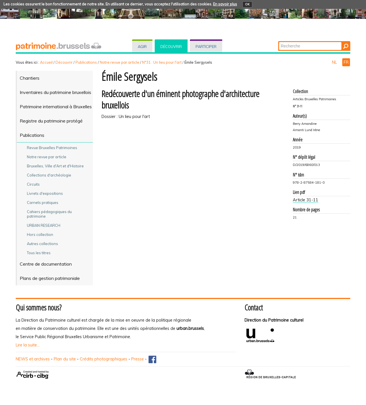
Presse (137, 359)
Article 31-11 (305, 199)
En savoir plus (225, 4)
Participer (206, 46)
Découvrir (171, 46)
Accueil (46, 62)
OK (247, 4)
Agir (142, 46)
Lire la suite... (27, 345)
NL (335, 62)
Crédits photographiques (103, 359)
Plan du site (65, 359)
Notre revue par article (119, 62)
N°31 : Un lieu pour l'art (162, 62)
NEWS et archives (33, 359)
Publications (86, 62)
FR (346, 62)
